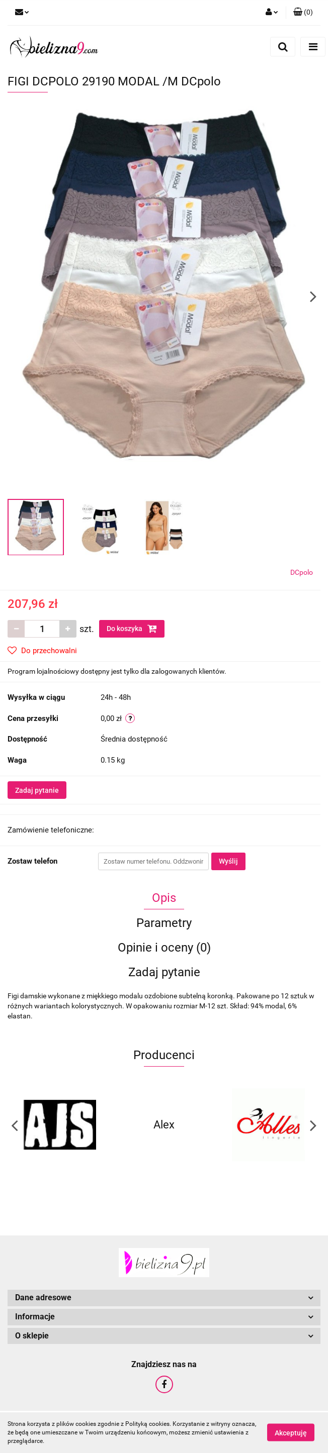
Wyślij (228, 861)
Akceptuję (291, 1433)
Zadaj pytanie (37, 790)
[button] (303, 12)
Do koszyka (132, 629)
